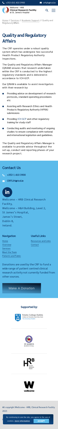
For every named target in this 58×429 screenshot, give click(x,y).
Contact (35, 244)
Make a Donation (22, 288)
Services (6, 248)
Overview (6, 244)
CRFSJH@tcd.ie (15, 180)
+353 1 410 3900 (16, 174)
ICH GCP (21, 118)
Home (5, 240)
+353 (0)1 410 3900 (15, 2)
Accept (41, 421)
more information (22, 421)
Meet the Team (9, 252)
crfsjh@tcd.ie (49, 2)
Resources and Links (41, 240)
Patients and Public (11, 255)
